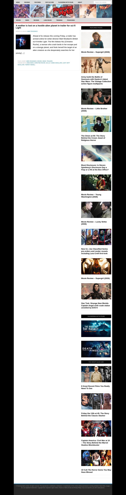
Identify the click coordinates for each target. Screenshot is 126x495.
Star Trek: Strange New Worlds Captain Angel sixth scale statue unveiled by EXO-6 (95, 305)
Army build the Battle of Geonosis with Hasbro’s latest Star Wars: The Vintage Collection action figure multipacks (96, 80)
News (44, 61)
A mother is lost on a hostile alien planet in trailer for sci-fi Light (46, 26)
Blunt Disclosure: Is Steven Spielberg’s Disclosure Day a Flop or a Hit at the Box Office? (95, 167)
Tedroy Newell (30, 64)
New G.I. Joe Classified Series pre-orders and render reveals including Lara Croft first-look (94, 251)
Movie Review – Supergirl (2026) (95, 52)
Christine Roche (39, 63)
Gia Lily (48, 63)
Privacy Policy (77, 487)
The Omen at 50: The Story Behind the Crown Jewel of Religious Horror (93, 138)
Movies (39, 61)
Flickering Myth (63, 11)
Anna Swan (30, 63)
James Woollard (56, 63)
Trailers (50, 61)
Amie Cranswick (31, 61)
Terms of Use (67, 487)
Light (64, 63)
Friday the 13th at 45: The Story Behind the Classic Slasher (95, 414)
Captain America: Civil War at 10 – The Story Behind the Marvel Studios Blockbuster (95, 442)
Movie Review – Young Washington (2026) (91, 196)
